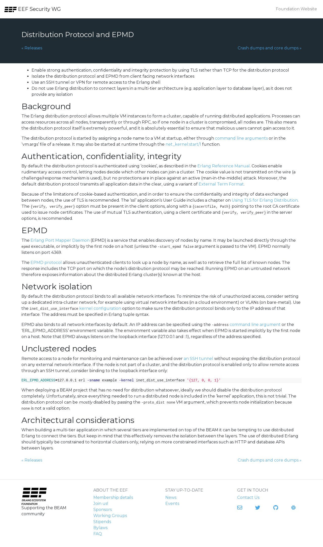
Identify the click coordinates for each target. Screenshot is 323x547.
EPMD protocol (46, 262)
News (170, 497)
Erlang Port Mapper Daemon (60, 240)
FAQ (97, 533)
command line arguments (241, 138)
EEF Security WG (32, 9)
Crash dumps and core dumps (270, 47)
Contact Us (248, 497)
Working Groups (110, 515)
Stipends (102, 521)
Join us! (100, 503)
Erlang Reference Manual (223, 166)
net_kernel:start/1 (183, 144)
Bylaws (100, 527)
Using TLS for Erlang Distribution (265, 200)
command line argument (255, 324)
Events (172, 503)
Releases (31, 47)
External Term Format (221, 184)
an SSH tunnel (198, 358)
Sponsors (102, 509)
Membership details (113, 497)
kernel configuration (100, 308)
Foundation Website (296, 9)
